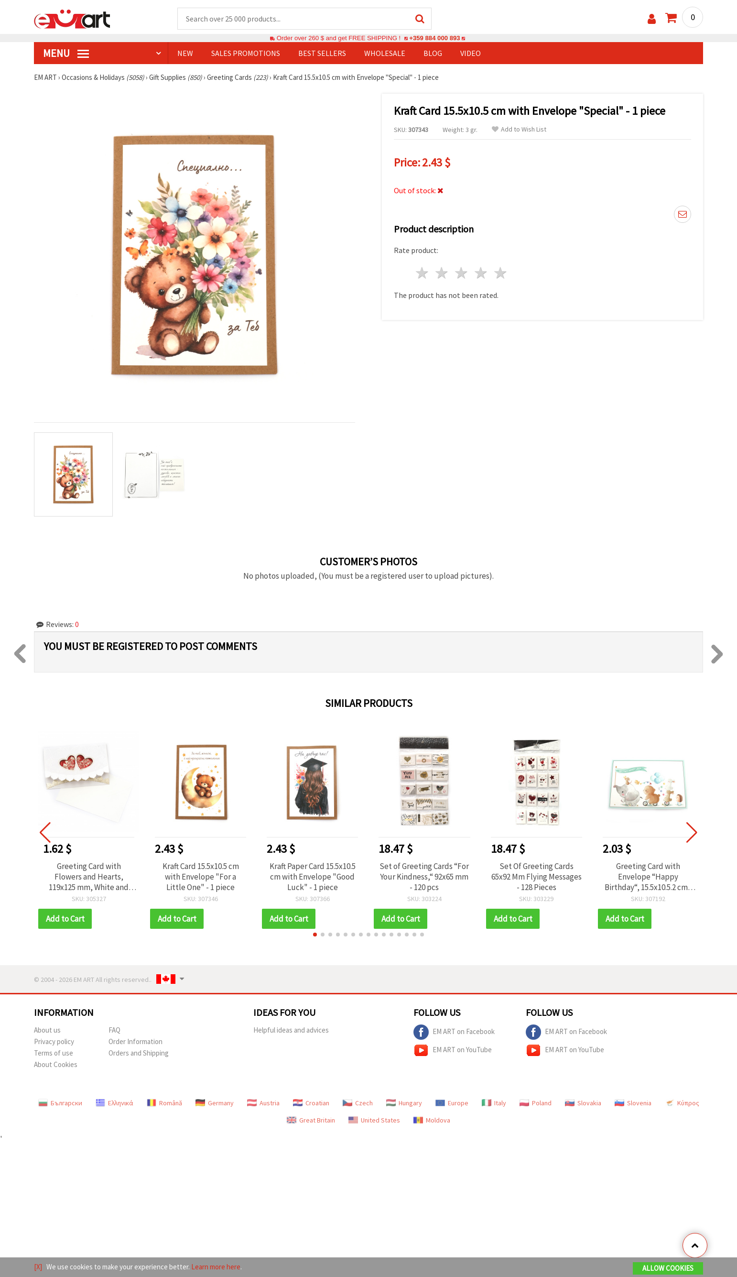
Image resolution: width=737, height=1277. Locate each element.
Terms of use (53, 1052)
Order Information (135, 1041)
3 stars (462, 273)
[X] (38, 1266)
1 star (423, 273)
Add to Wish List (519, 129)
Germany (214, 1103)
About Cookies (55, 1064)
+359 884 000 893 (434, 38)
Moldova (431, 1120)
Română (164, 1103)
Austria (263, 1103)
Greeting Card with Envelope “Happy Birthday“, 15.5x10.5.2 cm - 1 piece (648, 876)
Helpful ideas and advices (291, 1030)
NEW (185, 53)
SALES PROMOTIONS (245, 53)
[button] (315, 934)
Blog (432, 53)
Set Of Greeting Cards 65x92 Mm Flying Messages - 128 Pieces (536, 876)
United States (374, 1120)
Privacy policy (54, 1041)
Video (470, 53)
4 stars (481, 273)
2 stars (442, 273)
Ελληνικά (114, 1103)
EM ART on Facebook (454, 1032)
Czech (358, 1103)
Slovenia (633, 1103)
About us (47, 1030)
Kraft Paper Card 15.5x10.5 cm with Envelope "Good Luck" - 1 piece (313, 876)
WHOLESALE (384, 53)
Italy (494, 1103)
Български (60, 1103)
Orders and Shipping (138, 1052)
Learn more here (215, 1266)
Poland (536, 1103)
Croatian (311, 1103)
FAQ (114, 1030)
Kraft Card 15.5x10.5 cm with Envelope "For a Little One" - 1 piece (201, 876)
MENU (66, 53)
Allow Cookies (668, 1268)
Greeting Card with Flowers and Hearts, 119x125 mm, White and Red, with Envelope (89, 876)
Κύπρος (682, 1103)
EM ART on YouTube (452, 1050)
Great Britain (311, 1120)
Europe (451, 1103)
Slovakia (583, 1103)
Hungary (404, 1103)
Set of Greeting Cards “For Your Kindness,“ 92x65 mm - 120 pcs (424, 876)
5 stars (500, 273)
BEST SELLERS (322, 53)
